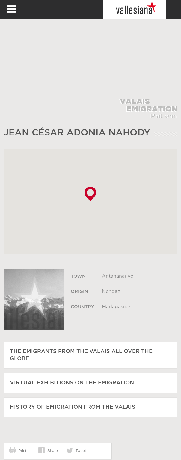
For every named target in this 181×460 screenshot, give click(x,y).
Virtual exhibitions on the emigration (72, 383)
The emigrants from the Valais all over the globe (81, 355)
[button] (90, 194)
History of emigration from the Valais (72, 407)
